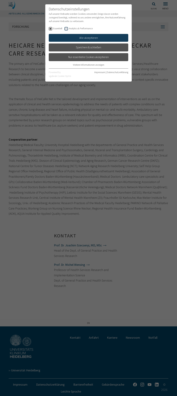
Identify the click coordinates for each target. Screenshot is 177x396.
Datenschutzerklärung (117, 72)
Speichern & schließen (88, 47)
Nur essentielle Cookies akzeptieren (88, 57)
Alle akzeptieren (88, 37)
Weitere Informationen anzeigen (88, 64)
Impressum (99, 72)
